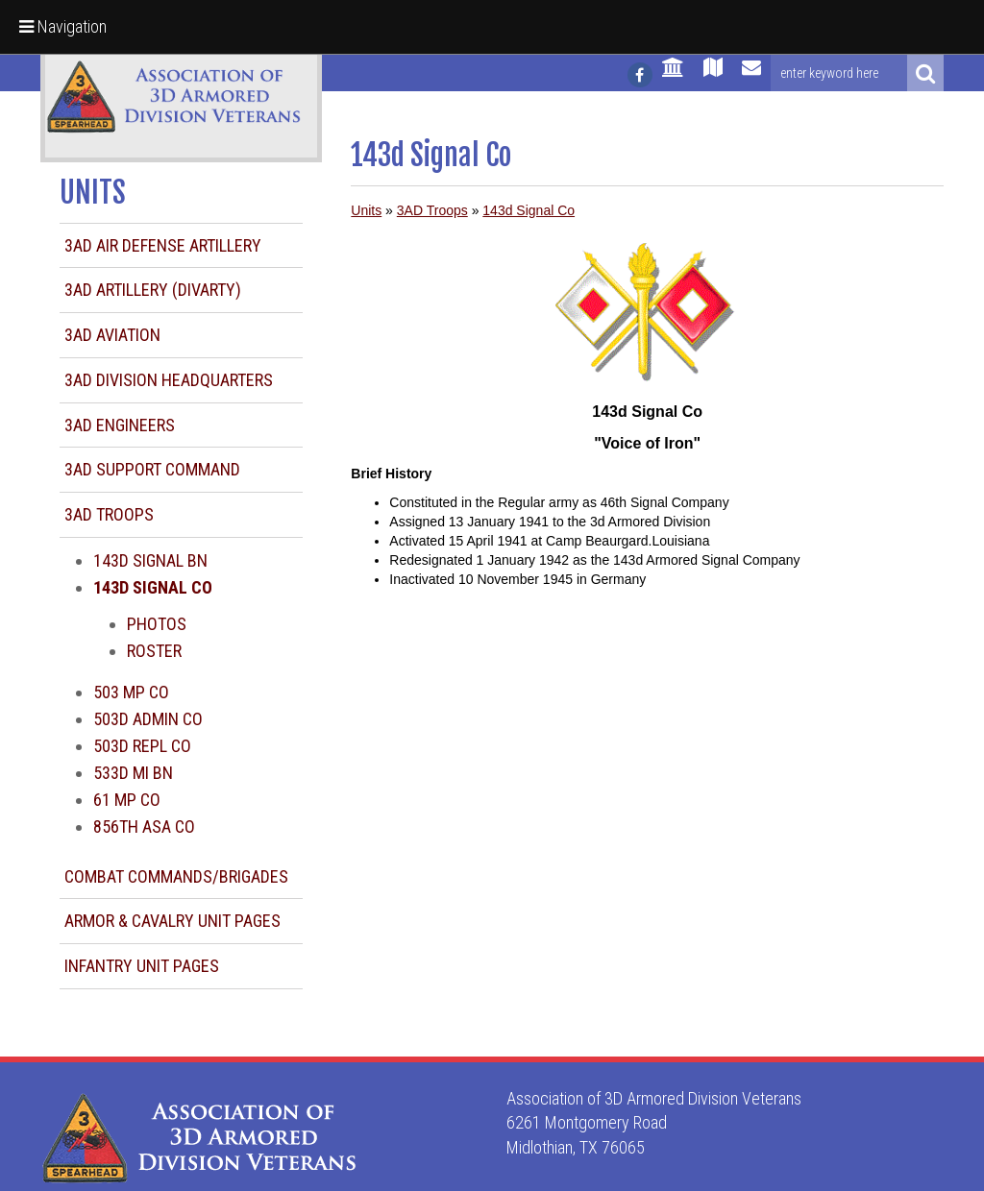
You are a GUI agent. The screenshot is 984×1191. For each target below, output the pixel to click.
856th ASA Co (144, 826)
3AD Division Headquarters (168, 380)
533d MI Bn (133, 773)
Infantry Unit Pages (141, 966)
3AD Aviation (112, 335)
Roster (154, 651)
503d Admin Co (148, 719)
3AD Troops (109, 514)
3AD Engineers (119, 425)
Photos (156, 624)
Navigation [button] (63, 26)
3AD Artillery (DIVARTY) (152, 290)
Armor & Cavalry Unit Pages (172, 921)
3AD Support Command (152, 469)
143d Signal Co (528, 210)
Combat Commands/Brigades (176, 876)
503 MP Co (131, 692)
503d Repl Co (142, 746)
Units (366, 210)
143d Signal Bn (150, 560)
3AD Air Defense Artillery (162, 245)
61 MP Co (126, 800)
